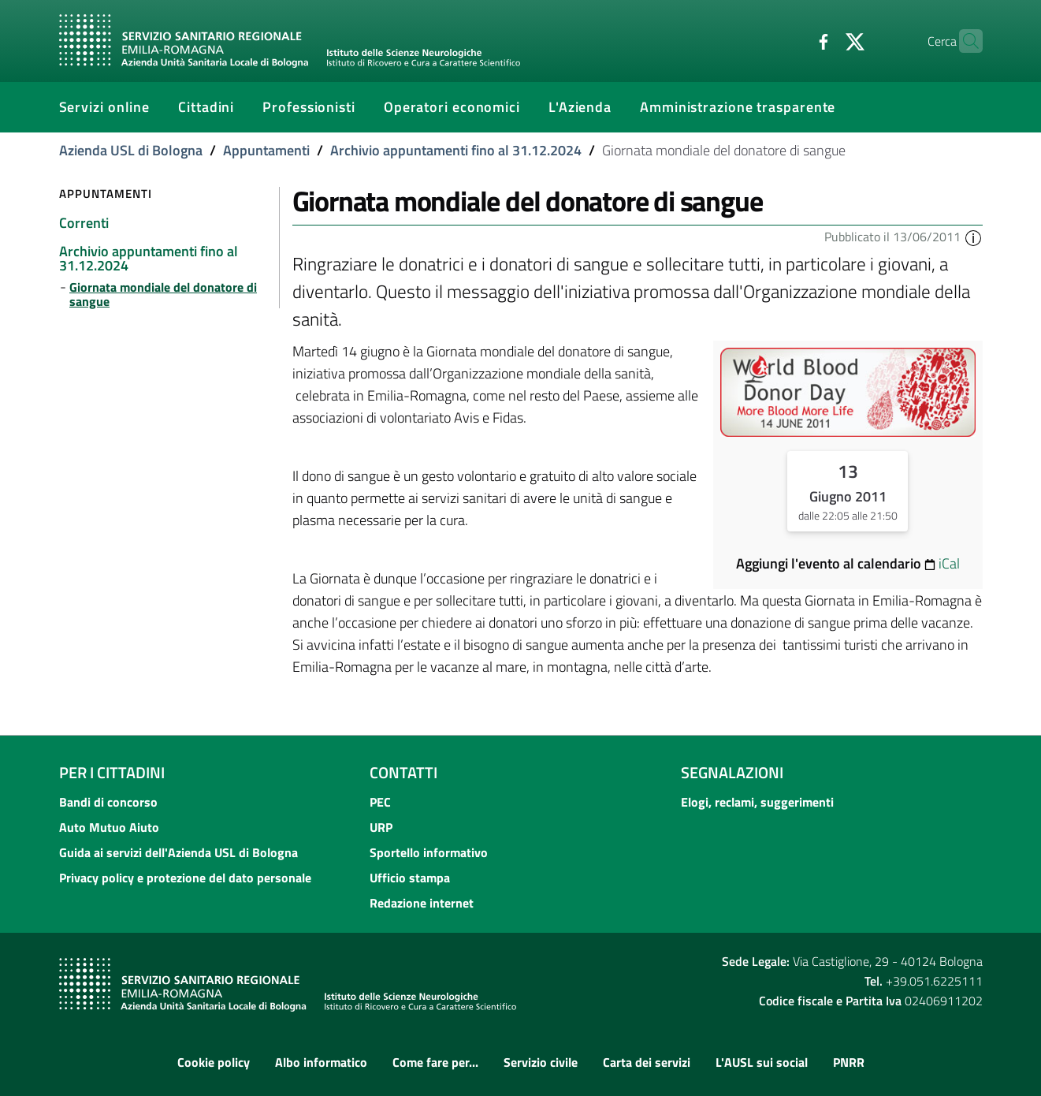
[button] (973, 236)
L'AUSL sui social (762, 1062)
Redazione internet (422, 902)
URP (381, 827)
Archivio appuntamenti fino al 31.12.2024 (456, 150)
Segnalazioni (732, 772)
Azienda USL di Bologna (131, 150)
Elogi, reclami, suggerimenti (757, 801)
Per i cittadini (112, 772)
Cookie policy (213, 1062)
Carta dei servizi (646, 1062)
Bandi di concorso (108, 801)
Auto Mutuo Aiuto (109, 827)
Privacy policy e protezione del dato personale (185, 877)
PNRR (848, 1062)
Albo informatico (321, 1062)
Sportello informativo (429, 852)
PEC (380, 801)
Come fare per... (435, 1062)
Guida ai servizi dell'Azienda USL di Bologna (178, 852)
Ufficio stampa (410, 877)
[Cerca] (964, 41)
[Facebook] (793, 40)
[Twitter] (824, 40)
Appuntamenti (266, 150)
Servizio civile (541, 1062)
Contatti (403, 772)
